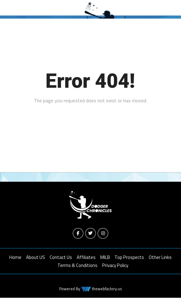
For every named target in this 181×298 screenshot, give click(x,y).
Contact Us (61, 257)
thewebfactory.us (106, 289)
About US (35, 257)
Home (15, 257)
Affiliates (86, 257)
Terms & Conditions (77, 265)
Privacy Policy (115, 265)
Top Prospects (129, 257)
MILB (105, 257)
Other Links (160, 257)
